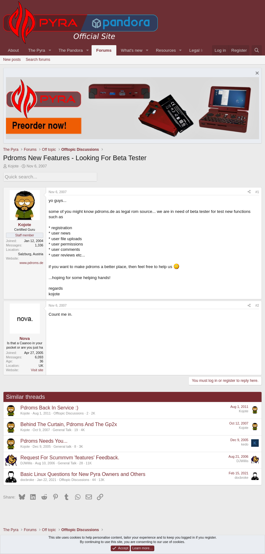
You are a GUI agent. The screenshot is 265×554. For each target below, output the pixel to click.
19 (76, 429)
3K (81, 445)
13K (101, 479)
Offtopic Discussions (68, 412)
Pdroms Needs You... (43, 440)
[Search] (257, 50)
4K (83, 429)
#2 (257, 304)
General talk (62, 445)
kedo (244, 443)
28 (81, 462)
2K (93, 412)
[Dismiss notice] (256, 74)
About (13, 50)
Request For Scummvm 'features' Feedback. (69, 456)
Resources (166, 50)
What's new (131, 50)
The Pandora (71, 50)
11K (89, 462)
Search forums (38, 59)
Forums (104, 50)
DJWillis (26, 462)
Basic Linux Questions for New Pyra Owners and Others (82, 473)
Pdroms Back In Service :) (49, 406)
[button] (50, 50)
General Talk (62, 429)
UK (41, 365)
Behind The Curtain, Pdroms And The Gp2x (68, 423)
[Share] (249, 191)
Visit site (37, 369)
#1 (257, 191)
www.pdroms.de (31, 262)
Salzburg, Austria (30, 253)
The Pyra (36, 50)
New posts (12, 59)
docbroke (27, 479)
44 (94, 479)
